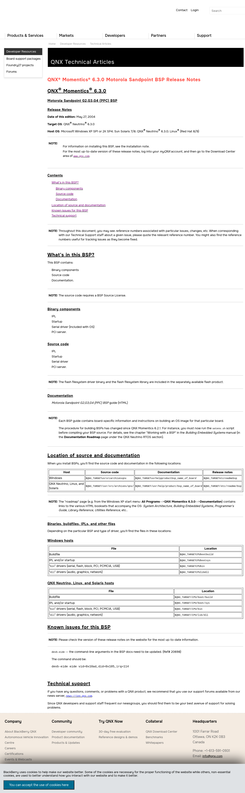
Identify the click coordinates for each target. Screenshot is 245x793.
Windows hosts (60, 540)
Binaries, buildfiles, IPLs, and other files (81, 523)
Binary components (64, 309)
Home (52, 43)
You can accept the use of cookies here (39, 785)
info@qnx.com (212, 753)
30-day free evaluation (114, 729)
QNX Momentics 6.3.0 (77, 91)
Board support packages (23, 59)
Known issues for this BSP (79, 625)
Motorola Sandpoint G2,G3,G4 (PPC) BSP (83, 101)
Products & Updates (66, 740)
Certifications (14, 751)
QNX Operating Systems (19, 15)
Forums (11, 72)
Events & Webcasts (18, 756)
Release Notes (60, 110)
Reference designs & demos (118, 734)
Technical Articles (100, 43)
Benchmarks (154, 734)
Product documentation (68, 734)
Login (195, 10)
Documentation (60, 395)
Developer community (67, 729)
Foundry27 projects (20, 65)
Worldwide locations (207, 762)
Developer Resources (73, 43)
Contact (182, 10)
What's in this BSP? (71, 255)
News (9, 762)
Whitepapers (154, 740)
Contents (55, 175)
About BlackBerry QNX (20, 729)
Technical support (69, 681)
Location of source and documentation (94, 455)
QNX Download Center (161, 729)
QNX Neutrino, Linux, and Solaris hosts (81, 581)
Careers (10, 745)
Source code (58, 344)
